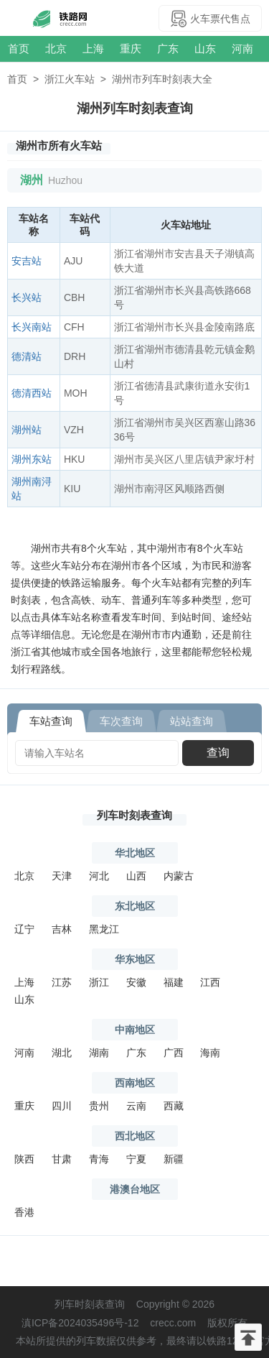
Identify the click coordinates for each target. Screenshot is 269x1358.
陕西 (24, 1159)
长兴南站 (31, 327)
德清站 (26, 356)
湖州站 (26, 429)
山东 (205, 48)
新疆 (174, 1159)
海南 (210, 1052)
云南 (136, 1106)
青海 (99, 1159)
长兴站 (26, 297)
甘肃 (62, 1159)
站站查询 (191, 721)
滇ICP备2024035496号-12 (80, 1323)
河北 (99, 876)
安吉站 (26, 261)
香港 (24, 1212)
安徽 (136, 982)
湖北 (62, 1052)
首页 (18, 48)
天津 (62, 876)
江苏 (62, 982)
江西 (210, 982)
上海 (93, 48)
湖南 (99, 1052)
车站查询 (50, 721)
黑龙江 (104, 929)
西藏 (174, 1106)
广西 (174, 1052)
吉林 (62, 929)
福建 (174, 982)
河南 (242, 48)
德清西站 (31, 393)
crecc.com (173, 1323)
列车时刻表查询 (134, 815)
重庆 (130, 48)
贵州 (99, 1106)
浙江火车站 (69, 79)
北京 (56, 48)
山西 (136, 876)
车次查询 (121, 721)
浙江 (99, 982)
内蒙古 (179, 876)
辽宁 (24, 929)
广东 (168, 48)
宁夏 (136, 1159)
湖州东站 (31, 459)
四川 (62, 1106)
